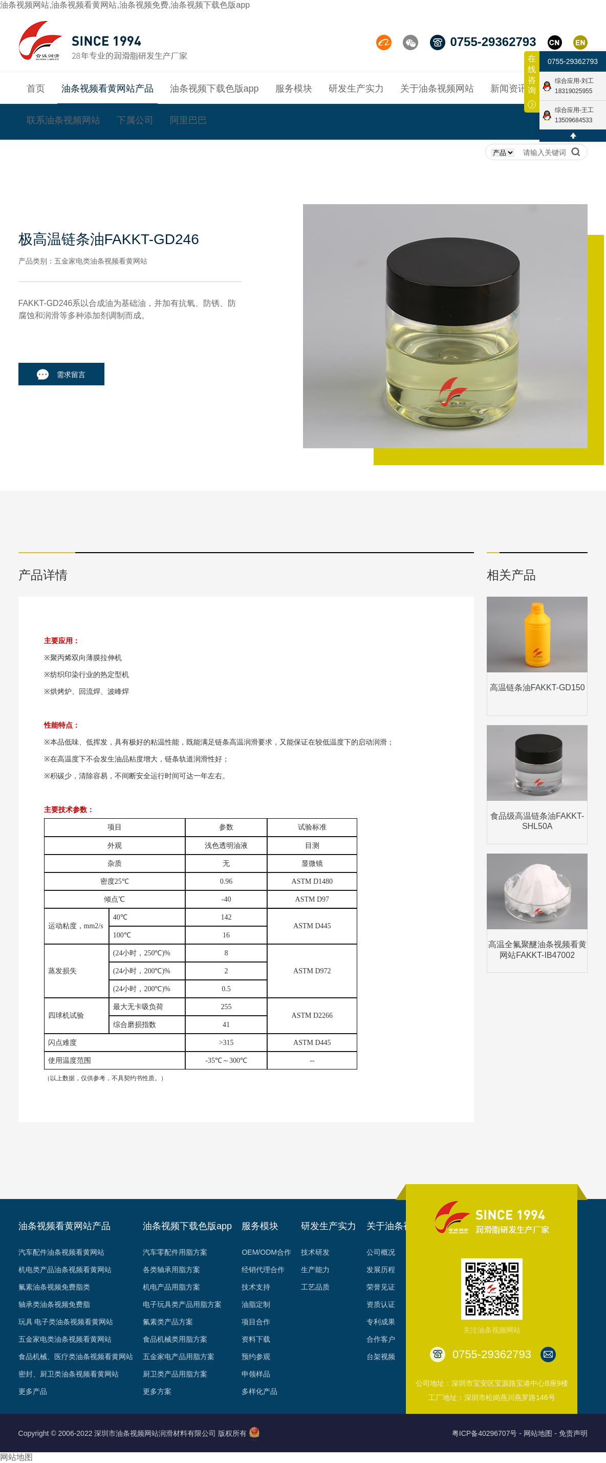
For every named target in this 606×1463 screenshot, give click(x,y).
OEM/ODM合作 (266, 1252)
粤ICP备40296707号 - (487, 1433)
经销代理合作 (263, 1269)
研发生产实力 (328, 1226)
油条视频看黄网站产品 (64, 1226)
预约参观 (256, 1356)
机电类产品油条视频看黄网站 (65, 1269)
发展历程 (380, 1269)
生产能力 (315, 1269)
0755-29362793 (573, 61)
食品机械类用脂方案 (175, 1339)
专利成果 (380, 1322)
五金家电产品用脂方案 (178, 1356)
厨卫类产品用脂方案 (175, 1374)
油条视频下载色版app (187, 1226)
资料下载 (256, 1339)
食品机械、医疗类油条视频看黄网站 (75, 1356)
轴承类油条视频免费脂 (54, 1304)
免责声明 (573, 1433)
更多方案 (157, 1391)
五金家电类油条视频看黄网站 (65, 1339)
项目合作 (256, 1322)
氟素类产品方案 (168, 1322)
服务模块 (260, 1226)
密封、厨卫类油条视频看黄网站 (68, 1374)
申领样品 (256, 1374)
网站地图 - (540, 1433)
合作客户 (380, 1339)
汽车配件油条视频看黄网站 (61, 1252)
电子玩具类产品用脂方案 (182, 1304)
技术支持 (256, 1287)
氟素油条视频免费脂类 (54, 1287)
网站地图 (16, 1457)
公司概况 (380, 1252)
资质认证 (380, 1304)
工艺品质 (315, 1287)
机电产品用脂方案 (171, 1287)
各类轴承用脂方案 (171, 1269)
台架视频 (380, 1356)
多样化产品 (259, 1391)
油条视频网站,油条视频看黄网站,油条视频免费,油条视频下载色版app (125, 5)
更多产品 (32, 1391)
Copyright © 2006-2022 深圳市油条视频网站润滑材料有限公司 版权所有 (132, 1433)
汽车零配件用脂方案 (175, 1252)
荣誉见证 (380, 1287)
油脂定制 (256, 1304)
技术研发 (315, 1252)
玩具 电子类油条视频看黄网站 (66, 1322)
